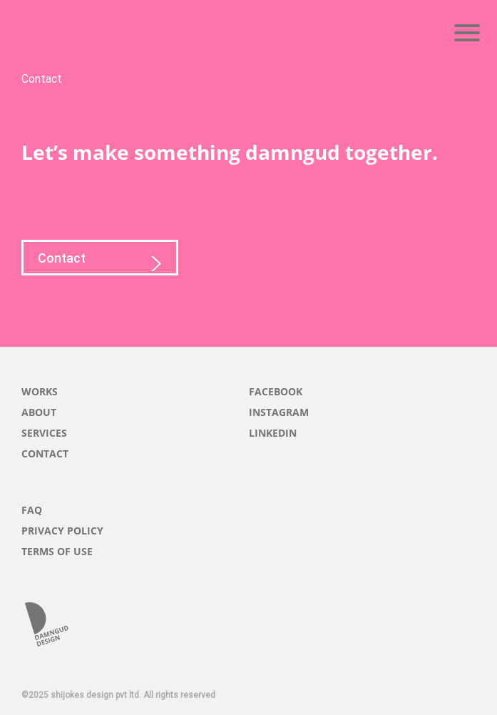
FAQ (31, 510)
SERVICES (44, 433)
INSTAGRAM (279, 412)
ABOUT (38, 412)
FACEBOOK (275, 391)
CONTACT (44, 453)
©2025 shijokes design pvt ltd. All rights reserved (118, 695)
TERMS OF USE (57, 551)
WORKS (39, 391)
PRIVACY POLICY (62, 530)
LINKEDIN (273, 433)
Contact (100, 262)
